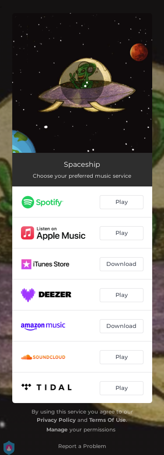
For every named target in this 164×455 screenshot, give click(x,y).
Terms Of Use (107, 420)
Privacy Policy (56, 420)
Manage (57, 429)
